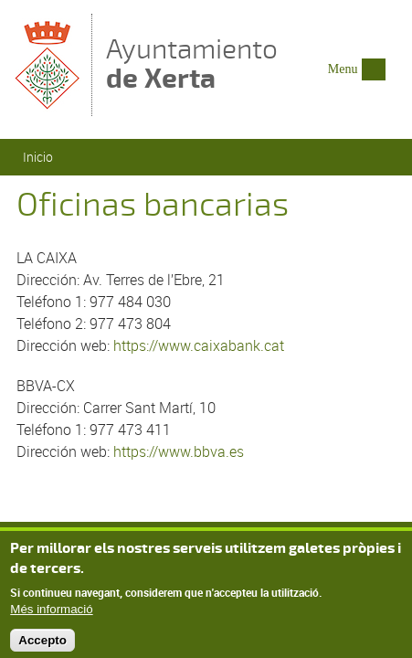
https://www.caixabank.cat (198, 345)
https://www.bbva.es (178, 451)
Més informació (51, 614)
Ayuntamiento (192, 63)
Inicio (38, 156)
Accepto (42, 646)
